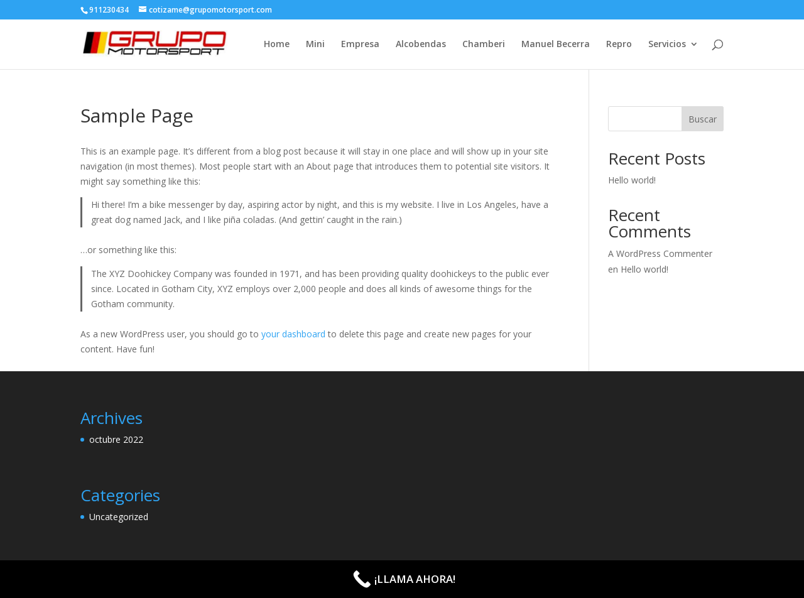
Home (277, 45)
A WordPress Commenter (660, 253)
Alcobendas (421, 45)
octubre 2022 (116, 439)
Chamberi (483, 45)
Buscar (702, 119)
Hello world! (632, 180)
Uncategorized (118, 517)
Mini (315, 45)
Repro (619, 45)
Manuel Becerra (555, 45)
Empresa (360, 45)
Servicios (667, 45)
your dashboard (293, 334)
